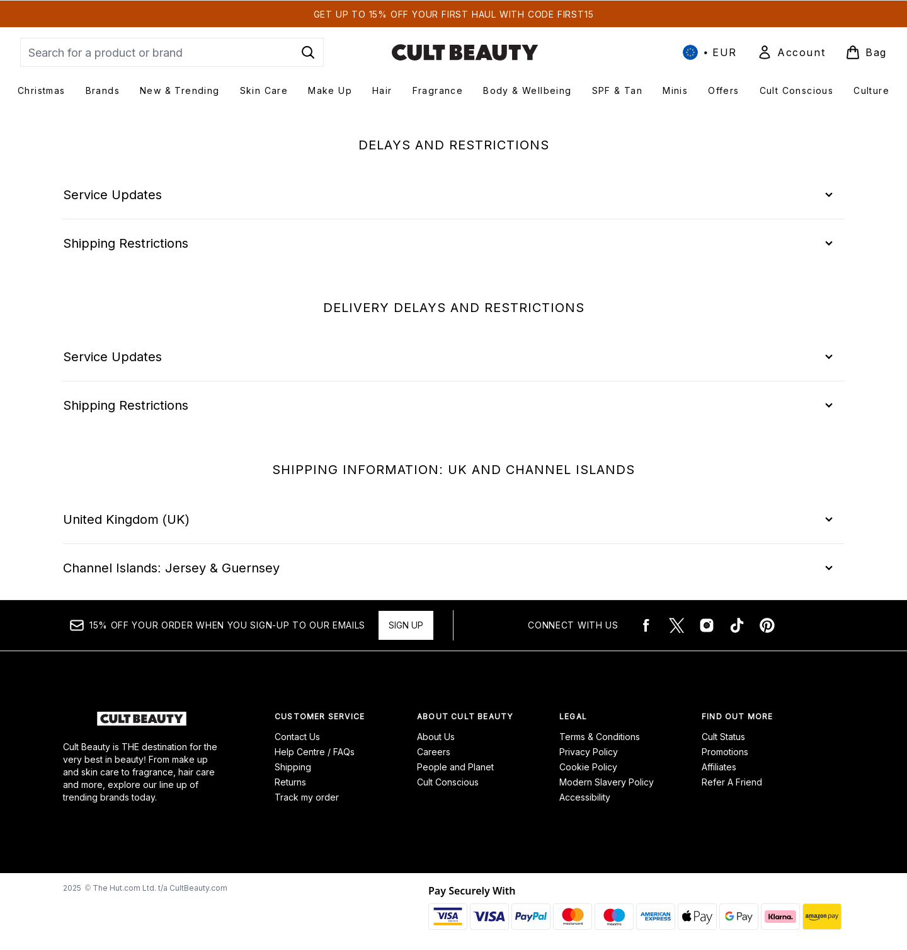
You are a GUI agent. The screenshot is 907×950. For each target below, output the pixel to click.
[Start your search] (172, 52)
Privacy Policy (588, 751)
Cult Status (723, 736)
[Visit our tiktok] (737, 625)
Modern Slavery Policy (606, 782)
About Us (436, 736)
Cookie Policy (588, 767)
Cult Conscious (448, 782)
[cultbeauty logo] (465, 52)
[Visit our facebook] (646, 625)
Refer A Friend (732, 782)
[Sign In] (791, 52)
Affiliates (719, 767)
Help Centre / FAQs (315, 751)
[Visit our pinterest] (767, 625)
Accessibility (584, 797)
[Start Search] (308, 52)
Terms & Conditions (599, 736)
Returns (290, 782)
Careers (433, 751)
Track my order (307, 797)
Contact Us (297, 736)
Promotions (725, 751)
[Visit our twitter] (676, 625)
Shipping (293, 767)
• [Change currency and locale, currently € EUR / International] (710, 52)
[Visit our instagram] (707, 625)
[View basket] (866, 52)
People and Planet (455, 767)
